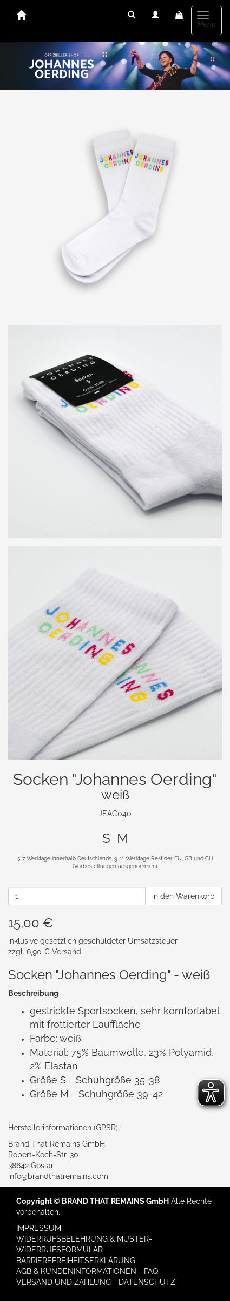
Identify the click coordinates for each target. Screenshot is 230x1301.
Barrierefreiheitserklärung (75, 1260)
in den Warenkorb (183, 896)
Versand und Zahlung (63, 1282)
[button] (131, 15)
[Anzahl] (77, 896)
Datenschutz (147, 1282)
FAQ (151, 1271)
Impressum (38, 1228)
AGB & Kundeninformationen (76, 1271)
